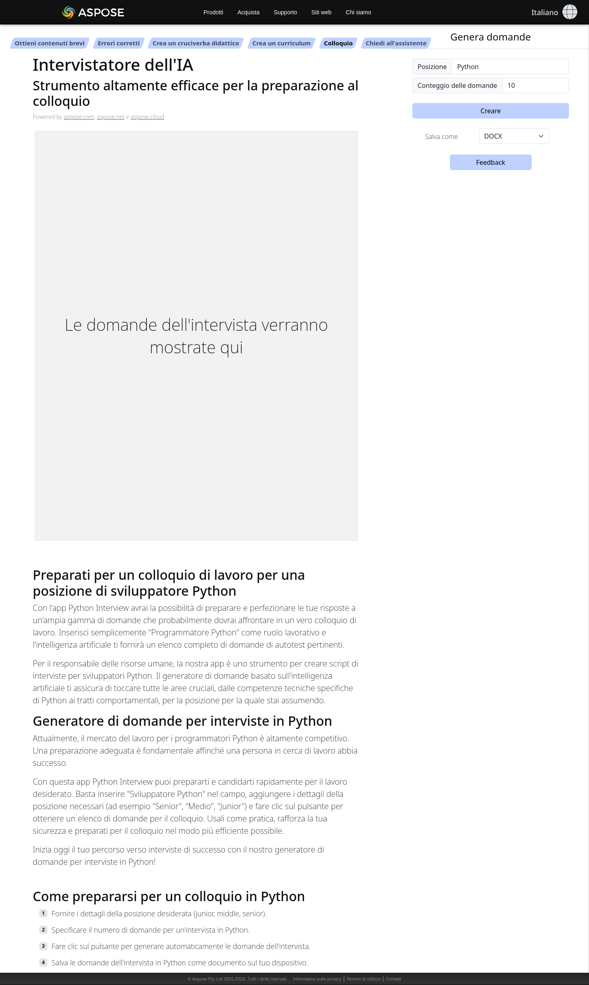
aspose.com (79, 117)
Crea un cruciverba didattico (196, 43)
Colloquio (338, 43)
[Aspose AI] (116, 12)
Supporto (285, 12)
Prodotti (213, 12)
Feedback (490, 162)
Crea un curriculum (281, 43)
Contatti (393, 978)
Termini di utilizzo (363, 978)
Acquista (249, 12)
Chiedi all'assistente (396, 43)
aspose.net (111, 117)
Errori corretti (119, 43)
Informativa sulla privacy (317, 978)
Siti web (321, 12)
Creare (491, 110)
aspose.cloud (147, 117)
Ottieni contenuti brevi (50, 43)
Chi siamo (358, 12)
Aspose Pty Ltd (207, 978)
